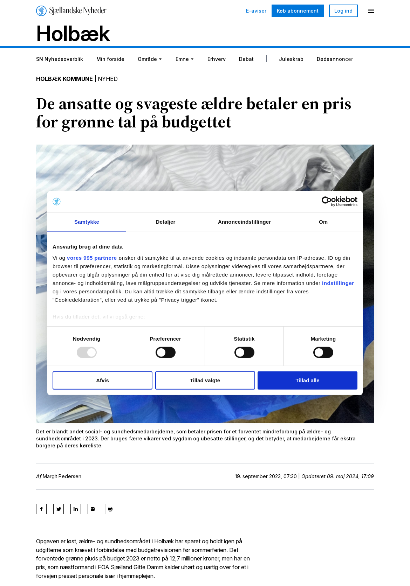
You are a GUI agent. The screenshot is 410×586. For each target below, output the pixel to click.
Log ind (343, 11)
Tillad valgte (205, 380)
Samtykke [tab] (86, 222)
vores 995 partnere (92, 257)
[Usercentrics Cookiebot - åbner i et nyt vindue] (326, 201)
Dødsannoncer (335, 59)
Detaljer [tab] (166, 222)
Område (147, 59)
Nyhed (108, 79)
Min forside (110, 59)
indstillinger (338, 283)
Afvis (102, 380)
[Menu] (371, 11)
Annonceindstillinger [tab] (244, 222)
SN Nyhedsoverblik (59, 59)
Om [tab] (323, 222)
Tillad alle (307, 380)
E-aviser (256, 11)
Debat (246, 59)
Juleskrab (291, 59)
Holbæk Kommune (64, 79)
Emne (182, 59)
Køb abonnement (298, 11)
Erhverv (216, 59)
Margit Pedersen (62, 476)
